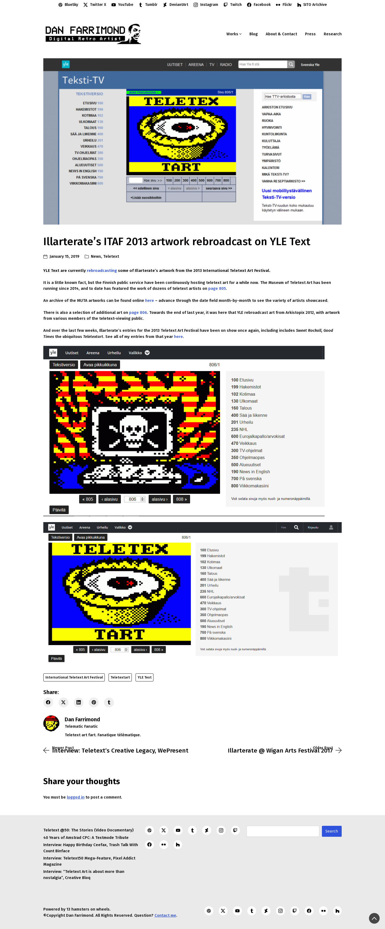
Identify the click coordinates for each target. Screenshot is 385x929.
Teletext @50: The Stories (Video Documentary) (88, 830)
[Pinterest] (94, 702)
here (149, 300)
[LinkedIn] (79, 702)
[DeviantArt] (175, 5)
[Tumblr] (147, 5)
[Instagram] (206, 5)
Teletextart (120, 677)
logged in (75, 797)
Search (331, 831)
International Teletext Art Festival (74, 677)
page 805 (217, 288)
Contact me (165, 915)
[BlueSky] (68, 5)
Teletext (111, 256)
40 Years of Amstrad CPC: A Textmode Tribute (86, 837)
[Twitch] (233, 5)
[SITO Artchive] (312, 5)
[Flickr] (284, 5)
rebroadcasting (102, 270)
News (96, 256)
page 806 (138, 312)
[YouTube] (122, 5)
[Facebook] (259, 5)
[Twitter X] (94, 5)
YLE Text (145, 677)
